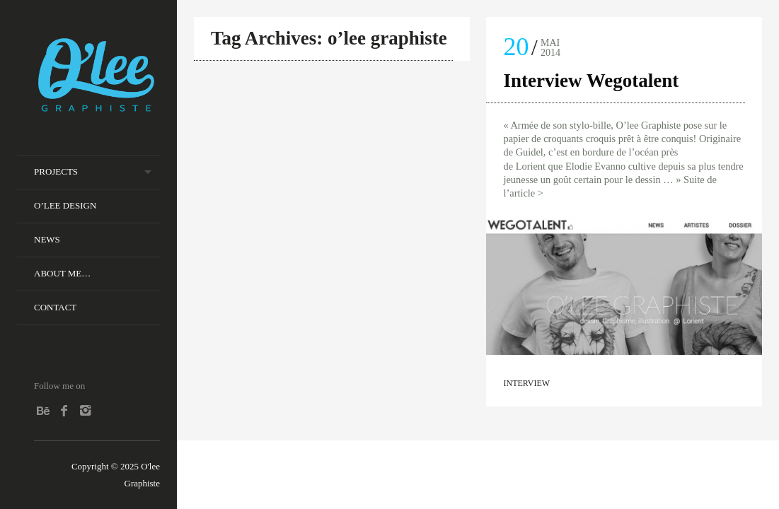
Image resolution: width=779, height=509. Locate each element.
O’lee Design (65, 205)
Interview (526, 383)
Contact (55, 307)
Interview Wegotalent (591, 80)
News (47, 239)
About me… (62, 273)
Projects (56, 171)
